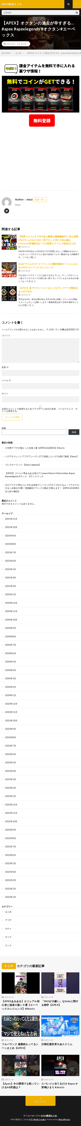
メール (6, 380)
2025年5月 (10, 569)
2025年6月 (10, 560)
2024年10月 (11, 619)
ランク (8, 945)
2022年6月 (10, 855)
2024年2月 (10, 687)
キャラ (8, 937)
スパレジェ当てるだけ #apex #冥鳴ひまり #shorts (59, 1085)
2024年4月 (10, 670)
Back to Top (40, 1101)
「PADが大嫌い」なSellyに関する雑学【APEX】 (59, 1003)
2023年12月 (11, 703)
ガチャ (8, 928)
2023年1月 (10, 796)
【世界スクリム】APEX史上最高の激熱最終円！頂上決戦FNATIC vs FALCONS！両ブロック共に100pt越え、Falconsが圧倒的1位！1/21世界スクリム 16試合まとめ (48, 240)
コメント (6, 335)
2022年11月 (11, 813)
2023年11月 (11, 712)
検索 (4, 428)
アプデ (8, 920)
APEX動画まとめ (49, 1115)
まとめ (23, 44)
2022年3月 (10, 880)
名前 (5, 367)
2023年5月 (10, 762)
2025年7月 (10, 552)
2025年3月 (10, 586)
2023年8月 (10, 737)
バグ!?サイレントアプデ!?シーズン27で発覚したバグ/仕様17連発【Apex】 (41, 456)
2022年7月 (10, 846)
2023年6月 (10, 754)
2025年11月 (11, 518)
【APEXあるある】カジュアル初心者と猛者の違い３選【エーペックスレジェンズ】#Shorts (21, 1005)
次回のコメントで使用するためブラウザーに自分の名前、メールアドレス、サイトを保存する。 (40, 410)
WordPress (64, 1119)
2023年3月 (10, 779)
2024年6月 (10, 653)
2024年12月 (11, 603)
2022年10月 (11, 821)
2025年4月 (10, 577)
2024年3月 (10, 678)
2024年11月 (11, 611)
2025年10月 (11, 527)
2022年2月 (10, 888)
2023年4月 (10, 771)
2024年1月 (10, 695)
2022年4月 (10, 872)
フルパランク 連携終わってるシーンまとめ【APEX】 (20, 1046)
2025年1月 (10, 594)
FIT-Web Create (37, 1119)
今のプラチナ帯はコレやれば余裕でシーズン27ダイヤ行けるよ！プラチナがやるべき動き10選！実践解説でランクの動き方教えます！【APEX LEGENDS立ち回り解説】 (42, 488)
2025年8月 (10, 544)
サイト (5, 393)
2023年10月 (11, 720)
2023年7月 (10, 745)
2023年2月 (10, 787)
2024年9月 (10, 628)
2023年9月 (10, 729)
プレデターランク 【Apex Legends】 (23, 464)
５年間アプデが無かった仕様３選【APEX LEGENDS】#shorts (34, 448)
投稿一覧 (39, 199)
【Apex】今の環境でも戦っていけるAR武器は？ (20, 1085)
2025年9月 (10, 535)
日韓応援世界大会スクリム (56, 1044)
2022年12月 (11, 804)
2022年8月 (10, 838)
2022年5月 (10, 863)
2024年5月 (10, 661)
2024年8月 (10, 636)
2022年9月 (10, 829)
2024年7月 (10, 644)
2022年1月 (10, 897)
